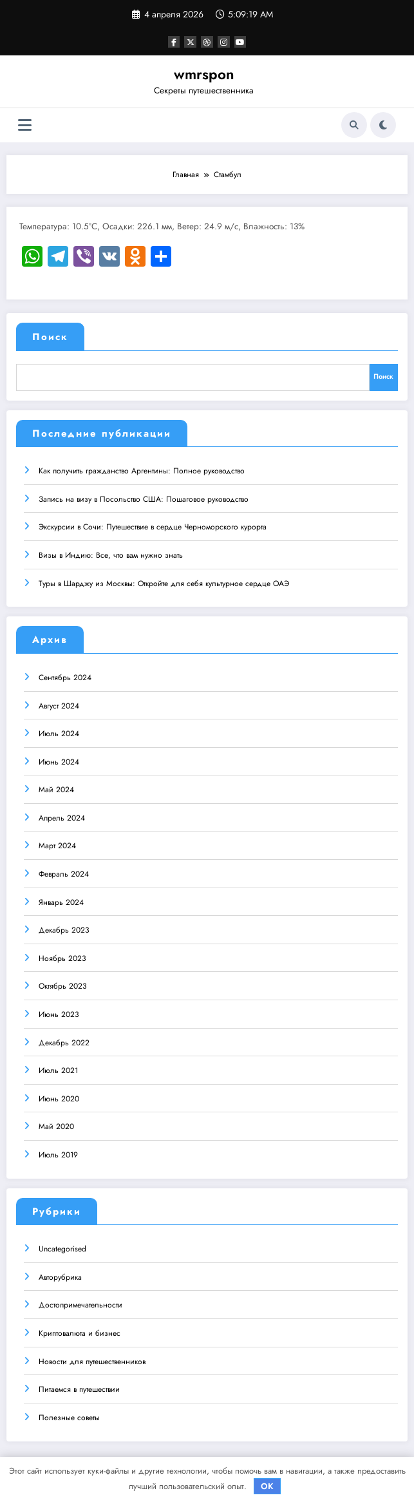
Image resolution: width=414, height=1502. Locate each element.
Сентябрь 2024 (65, 675)
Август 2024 (59, 704)
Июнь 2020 (59, 1097)
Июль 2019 (58, 1153)
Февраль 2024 (64, 872)
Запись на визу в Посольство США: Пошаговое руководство (144, 497)
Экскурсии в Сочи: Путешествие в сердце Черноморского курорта (153, 525)
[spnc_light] (383, 125)
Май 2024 (56, 788)
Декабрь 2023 (64, 929)
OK (267, 1486)
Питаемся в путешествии (79, 1388)
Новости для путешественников (92, 1359)
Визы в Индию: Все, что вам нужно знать (111, 553)
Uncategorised (62, 1247)
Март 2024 (57, 844)
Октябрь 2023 (63, 985)
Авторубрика (60, 1275)
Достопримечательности (80, 1303)
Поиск (50, 337)
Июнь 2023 (59, 1012)
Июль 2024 (59, 731)
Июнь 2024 (59, 760)
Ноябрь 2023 (62, 956)
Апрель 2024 (62, 816)
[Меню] (24, 125)
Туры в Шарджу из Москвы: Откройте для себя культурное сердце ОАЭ (164, 581)
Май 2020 (56, 1125)
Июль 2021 (58, 1069)
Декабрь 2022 (64, 1041)
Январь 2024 (61, 900)
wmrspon (204, 74)
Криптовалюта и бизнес (79, 1331)
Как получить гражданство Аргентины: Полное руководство (142, 469)
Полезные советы (69, 1415)
